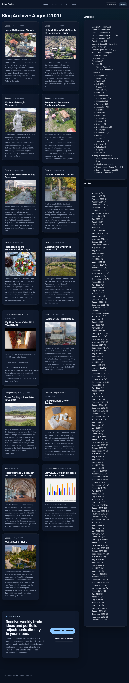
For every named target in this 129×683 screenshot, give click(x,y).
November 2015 (98, 548)
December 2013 (98, 614)
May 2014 (96, 600)
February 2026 (98, 199)
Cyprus (99, 153)
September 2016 (98, 519)
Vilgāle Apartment (103, 164)
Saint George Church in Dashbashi (58, 248)
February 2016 (98, 540)
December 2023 (98, 270)
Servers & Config (99, 38)
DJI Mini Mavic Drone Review (57, 402)
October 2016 (97, 517)
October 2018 (97, 448)
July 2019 (96, 422)
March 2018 (97, 468)
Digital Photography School (16, 314)
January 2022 (97, 336)
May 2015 (96, 565)
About (45, 4)
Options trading (98, 55)
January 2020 (97, 405)
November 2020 (98, 376)
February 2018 (98, 471)
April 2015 (96, 568)
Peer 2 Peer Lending (100, 52)
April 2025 (96, 228)
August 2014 (97, 591)
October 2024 (97, 242)
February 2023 (98, 299)
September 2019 (98, 416)
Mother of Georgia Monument (15, 104)
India (98, 93)
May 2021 (96, 359)
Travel (94, 72)
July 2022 (96, 319)
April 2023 (96, 293)
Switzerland (101, 141)
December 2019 (98, 408)
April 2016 (96, 534)
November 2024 (98, 239)
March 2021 (96, 365)
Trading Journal (57, 4)
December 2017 (98, 476)
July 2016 (96, 525)
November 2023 (98, 273)
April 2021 (96, 362)
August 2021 (97, 351)
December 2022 (98, 305)
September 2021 (98, 348)
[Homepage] (8, 4)
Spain (98, 81)
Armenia (99, 90)
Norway (99, 130)
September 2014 (98, 588)
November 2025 (98, 208)
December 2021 (98, 339)
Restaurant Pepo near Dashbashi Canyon (57, 104)
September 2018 (98, 451)
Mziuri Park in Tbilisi (16, 542)
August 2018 (97, 454)
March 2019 (97, 434)
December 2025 (98, 205)
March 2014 (97, 605)
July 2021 (96, 353)
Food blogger (97, 41)
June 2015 (96, 562)
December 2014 (98, 580)
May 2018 (96, 462)
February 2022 (98, 333)
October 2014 (97, 585)
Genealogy (96, 61)
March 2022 (97, 331)
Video (74, 4)
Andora (99, 135)
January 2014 (97, 611)
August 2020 (97, 385)
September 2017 (98, 485)
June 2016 (96, 528)
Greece (99, 87)
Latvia (98, 78)
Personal (95, 64)
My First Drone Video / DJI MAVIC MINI (19, 324)
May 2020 (96, 393)
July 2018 (96, 456)
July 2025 (96, 219)
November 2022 (98, 308)
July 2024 (96, 250)
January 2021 (97, 371)
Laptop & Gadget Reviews (56, 393)
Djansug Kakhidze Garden (59, 174)
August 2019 (97, 419)
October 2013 (97, 620)
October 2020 (97, 379)
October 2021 (97, 345)
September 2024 (99, 245)
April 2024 (96, 259)
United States (101, 98)
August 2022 (97, 316)
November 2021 (98, 342)
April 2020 (96, 396)
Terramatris (96, 58)
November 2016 (98, 514)
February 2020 (98, 402)
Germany (100, 95)
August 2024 (97, 248)
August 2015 (97, 557)
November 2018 (98, 445)
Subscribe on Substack (62, 631)
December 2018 (98, 442)
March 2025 (97, 230)
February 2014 (98, 608)
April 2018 (96, 465)
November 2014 (98, 582)
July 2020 (96, 388)
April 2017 (96, 499)
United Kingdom (103, 127)
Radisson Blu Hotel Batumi (59, 318)
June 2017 (96, 494)
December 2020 (98, 373)
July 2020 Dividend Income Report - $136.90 (60, 474)
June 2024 (96, 253)
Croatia (99, 138)
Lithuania (100, 101)
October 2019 (97, 414)
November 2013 (98, 617)
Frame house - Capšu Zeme (108, 167)
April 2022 (96, 328)
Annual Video (101, 67)
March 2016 (97, 537)
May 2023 (96, 291)
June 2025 (96, 222)
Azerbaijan (100, 107)
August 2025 (97, 216)
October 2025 (97, 210)
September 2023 (99, 279)
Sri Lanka (100, 104)
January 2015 (97, 577)
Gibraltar (99, 144)
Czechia (99, 124)
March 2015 (96, 571)
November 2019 (98, 411)
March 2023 (97, 296)
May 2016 (96, 531)
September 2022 (99, 313)
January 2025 (97, 236)
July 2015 (96, 560)
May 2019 (96, 428)
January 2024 (97, 268)
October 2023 (97, 276)
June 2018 (96, 459)
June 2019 (96, 425)
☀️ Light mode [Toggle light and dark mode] (111, 4)
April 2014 (96, 602)
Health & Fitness (103, 70)
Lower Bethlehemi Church (19, 30)
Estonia (99, 121)
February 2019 (98, 436)
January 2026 (97, 202)
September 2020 (99, 382)
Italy (6, 468)
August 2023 (97, 282)
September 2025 (99, 213)
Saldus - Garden (103, 173)
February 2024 (98, 265)
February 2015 (98, 574)
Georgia (8, 26)
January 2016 (97, 542)
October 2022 (97, 311)
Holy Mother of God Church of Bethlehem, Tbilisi (60, 31)
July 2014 (96, 594)
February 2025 (98, 233)
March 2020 (97, 399)
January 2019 (97, 439)
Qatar (98, 150)
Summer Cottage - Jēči (106, 170)
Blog (67, 4)
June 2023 (96, 288)
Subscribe (123, 4)
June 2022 (96, 322)
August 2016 (97, 522)
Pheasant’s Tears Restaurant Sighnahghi (17, 248)
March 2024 (97, 262)
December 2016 (98, 511)
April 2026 (96, 193)
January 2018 (97, 474)
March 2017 (96, 502)
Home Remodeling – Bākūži (107, 158)
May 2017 (96, 497)
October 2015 (97, 551)
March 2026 (97, 196)
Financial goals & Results (102, 50)
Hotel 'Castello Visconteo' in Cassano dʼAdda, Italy (19, 474)
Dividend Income (52, 468)
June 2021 (96, 356)
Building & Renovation (101, 156)
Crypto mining (97, 47)
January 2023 (97, 302)
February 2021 (98, 368)
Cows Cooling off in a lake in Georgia (19, 398)
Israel (98, 110)
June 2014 (96, 597)
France (99, 115)
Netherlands (101, 133)
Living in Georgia (12, 393)
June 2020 (96, 391)
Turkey (99, 113)
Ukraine (99, 118)
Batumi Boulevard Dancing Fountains (20, 176)
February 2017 (98, 505)
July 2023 (96, 285)
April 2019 (96, 431)
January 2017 (97, 508)
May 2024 (96, 256)
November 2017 (98, 479)
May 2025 (96, 225)
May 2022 (96, 325)
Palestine (100, 147)
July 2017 (96, 491)
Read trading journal (64, 638)
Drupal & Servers (99, 30)
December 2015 (98, 545)
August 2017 (97, 488)
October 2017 (97, 482)
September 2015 (98, 554)
